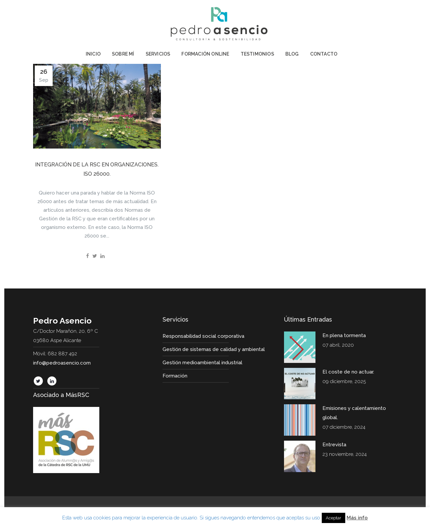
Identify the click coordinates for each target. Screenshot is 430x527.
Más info (357, 518)
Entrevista (334, 445)
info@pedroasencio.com (62, 363)
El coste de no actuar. (348, 372)
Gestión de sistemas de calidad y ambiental (214, 349)
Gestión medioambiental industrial (202, 363)
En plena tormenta (344, 335)
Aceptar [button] (333, 517)
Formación (175, 376)
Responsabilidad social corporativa (203, 336)
